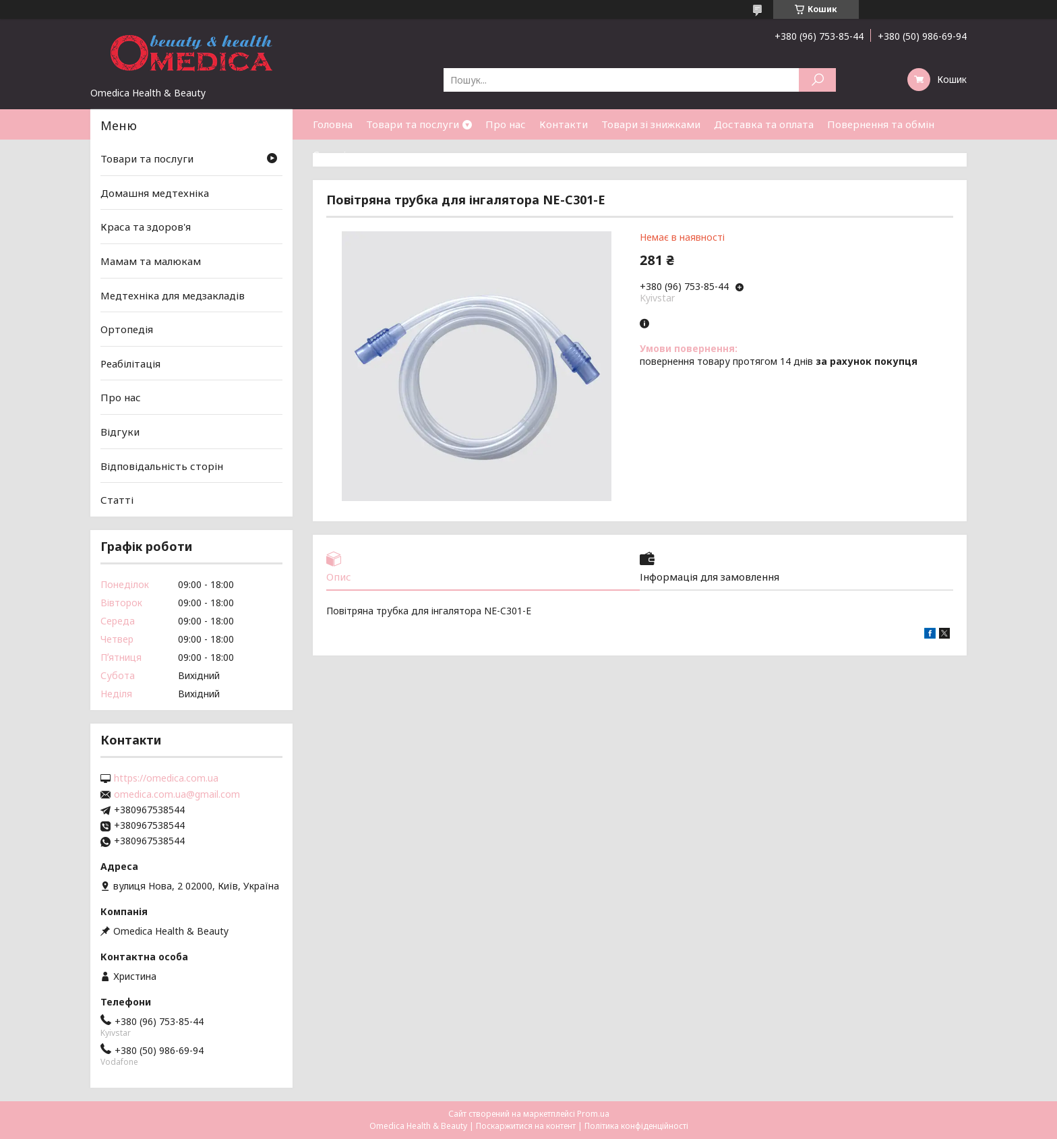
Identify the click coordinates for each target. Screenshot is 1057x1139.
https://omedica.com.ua (166, 778)
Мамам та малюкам (150, 261)
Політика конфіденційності (636, 1126)
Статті (329, 154)
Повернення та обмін (880, 124)
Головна (333, 124)
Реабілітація (130, 363)
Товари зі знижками (650, 124)
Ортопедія (126, 329)
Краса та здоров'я (145, 226)
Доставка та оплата (764, 124)
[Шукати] (817, 80)
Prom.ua (593, 1113)
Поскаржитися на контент (526, 1126)
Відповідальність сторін (161, 466)
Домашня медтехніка (154, 193)
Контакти (563, 124)
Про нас (505, 124)
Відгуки (120, 431)
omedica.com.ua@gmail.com (177, 794)
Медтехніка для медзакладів (172, 294)
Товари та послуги (412, 124)
